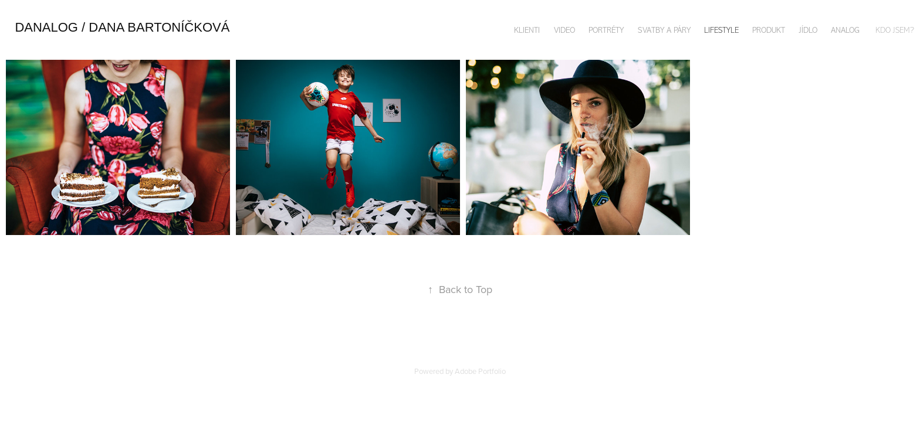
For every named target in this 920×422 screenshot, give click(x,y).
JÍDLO (808, 30)
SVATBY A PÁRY (664, 30)
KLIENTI (527, 30)
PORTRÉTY (606, 30)
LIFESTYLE (721, 30)
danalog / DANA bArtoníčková (122, 27)
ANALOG (845, 30)
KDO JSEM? (894, 30)
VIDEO (564, 30)
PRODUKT (768, 30)
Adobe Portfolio (480, 371)
